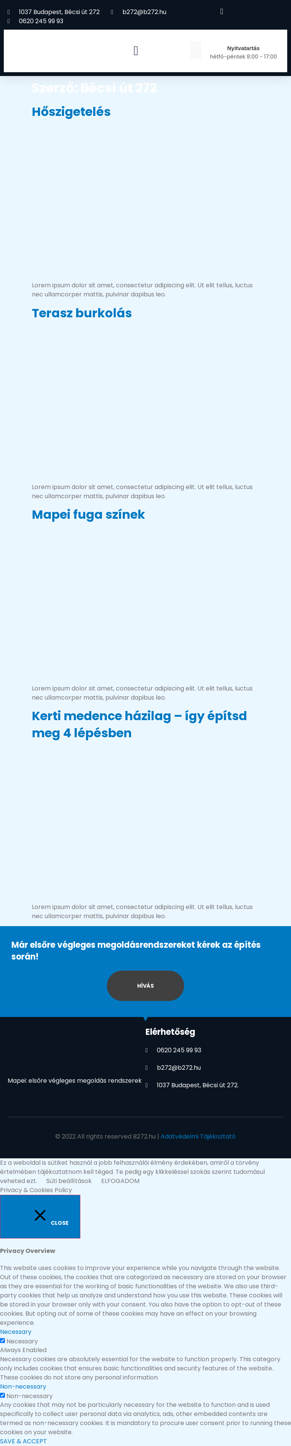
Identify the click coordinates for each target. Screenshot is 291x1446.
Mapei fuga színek (88, 514)
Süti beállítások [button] (69, 1181)
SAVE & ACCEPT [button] (23, 1441)
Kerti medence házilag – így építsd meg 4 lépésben (139, 724)
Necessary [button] (15, 1331)
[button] (135, 50)
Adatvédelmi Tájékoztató (198, 1136)
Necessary (22, 1341)
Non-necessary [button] (23, 1386)
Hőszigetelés (71, 111)
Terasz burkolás (82, 313)
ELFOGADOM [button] (120, 1181)
